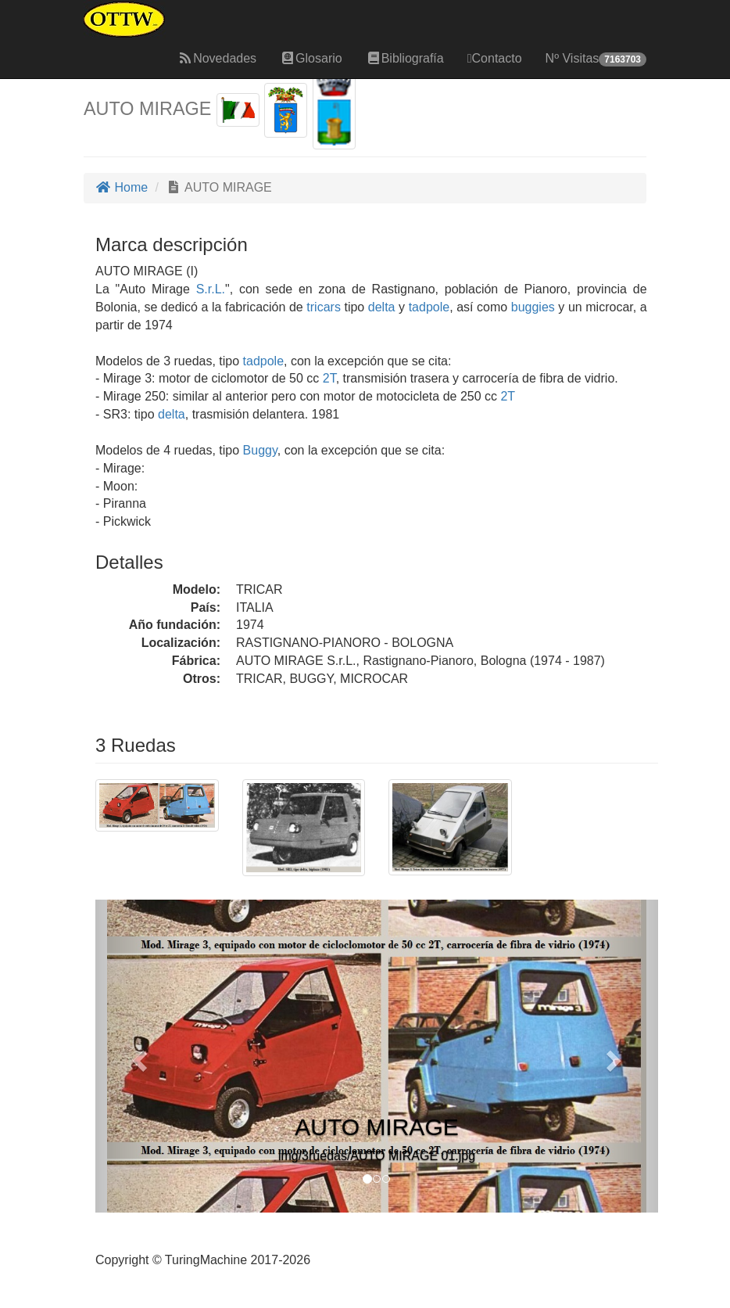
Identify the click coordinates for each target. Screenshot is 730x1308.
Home (121, 187)
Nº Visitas (596, 59)
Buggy (260, 450)
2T (329, 378)
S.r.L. (210, 289)
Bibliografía (405, 58)
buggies (533, 307)
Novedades (216, 58)
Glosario (311, 58)
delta (381, 307)
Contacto (494, 58)
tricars (323, 307)
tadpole (429, 307)
